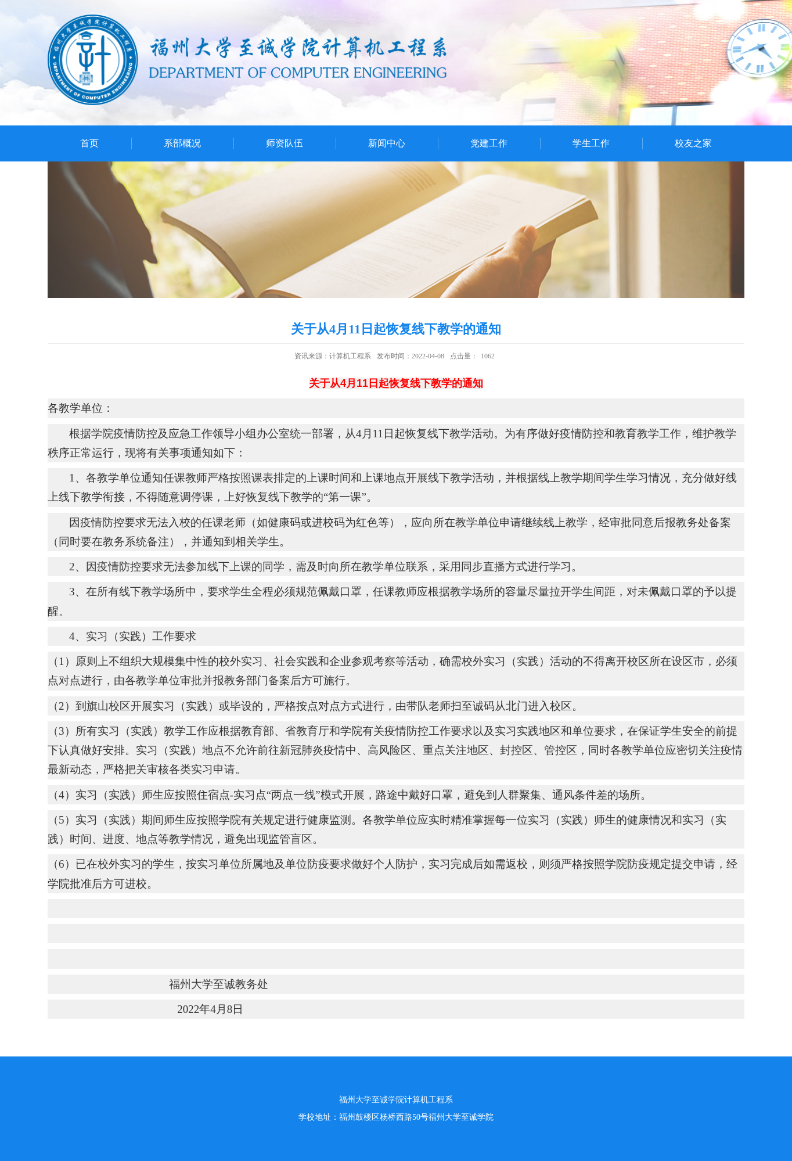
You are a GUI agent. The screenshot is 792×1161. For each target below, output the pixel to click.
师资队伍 (284, 143)
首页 (89, 143)
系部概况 (182, 143)
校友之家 (693, 143)
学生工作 (591, 143)
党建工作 (488, 143)
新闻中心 (386, 143)
